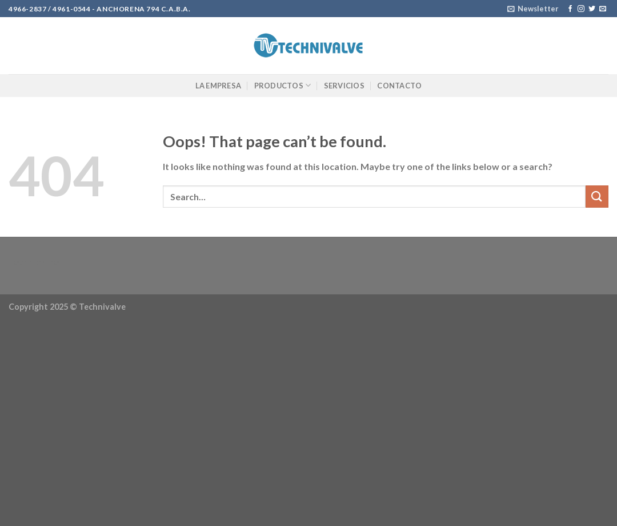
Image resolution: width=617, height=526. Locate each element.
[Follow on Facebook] (570, 9)
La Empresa (218, 85)
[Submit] (597, 196)
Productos (282, 85)
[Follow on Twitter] (591, 9)
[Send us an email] (602, 9)
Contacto (399, 85)
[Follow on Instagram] (581, 9)
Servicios (344, 85)
